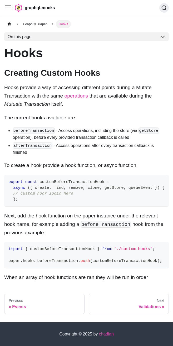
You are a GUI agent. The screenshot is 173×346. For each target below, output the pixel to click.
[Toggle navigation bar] (8, 8)
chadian (106, 334)
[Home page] (9, 24)
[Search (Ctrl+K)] (164, 8)
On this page (20, 36)
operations (76, 96)
